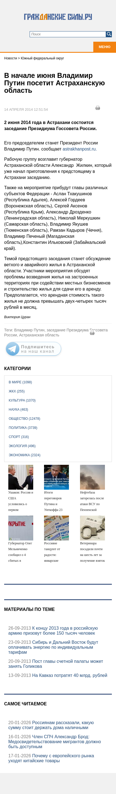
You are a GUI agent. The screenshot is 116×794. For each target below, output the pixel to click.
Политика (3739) (23, 428)
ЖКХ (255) (16, 391)
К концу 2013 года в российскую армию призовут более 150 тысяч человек (53, 630)
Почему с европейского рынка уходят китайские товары (51, 758)
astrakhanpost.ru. (79, 149)
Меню (104, 47)
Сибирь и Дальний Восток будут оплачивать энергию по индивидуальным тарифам (53, 647)
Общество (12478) (24, 419)
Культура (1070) (22, 400)
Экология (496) (22, 446)
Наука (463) (18, 409)
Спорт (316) (19, 437)
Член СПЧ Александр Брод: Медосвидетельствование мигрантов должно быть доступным (54, 741)
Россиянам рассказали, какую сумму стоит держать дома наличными (51, 725)
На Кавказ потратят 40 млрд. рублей (69, 675)
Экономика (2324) (24, 455)
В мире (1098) (20, 382)
